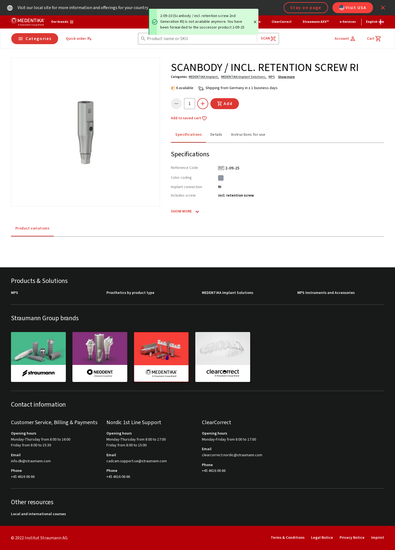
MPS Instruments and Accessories (326, 293)
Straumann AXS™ (316, 21)
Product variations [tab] (32, 228)
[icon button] (382, 7)
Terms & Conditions (287, 537)
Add (224, 104)
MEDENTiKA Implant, (204, 77)
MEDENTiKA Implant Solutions (227, 293)
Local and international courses (38, 514)
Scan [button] (268, 38)
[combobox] (200, 39)
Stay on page (305, 8)
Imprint (377, 537)
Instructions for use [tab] (248, 134)
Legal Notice (322, 537)
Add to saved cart (189, 118)
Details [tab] (216, 134)
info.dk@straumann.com (31, 461)
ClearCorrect (282, 21)
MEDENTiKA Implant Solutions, (243, 77)
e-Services (348, 21)
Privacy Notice (352, 537)
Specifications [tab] (188, 134)
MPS (272, 77)
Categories (35, 39)
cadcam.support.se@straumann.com (136, 461)
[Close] (255, 22)
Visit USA (352, 8)
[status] (203, 22)
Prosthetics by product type (130, 293)
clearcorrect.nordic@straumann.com (232, 455)
